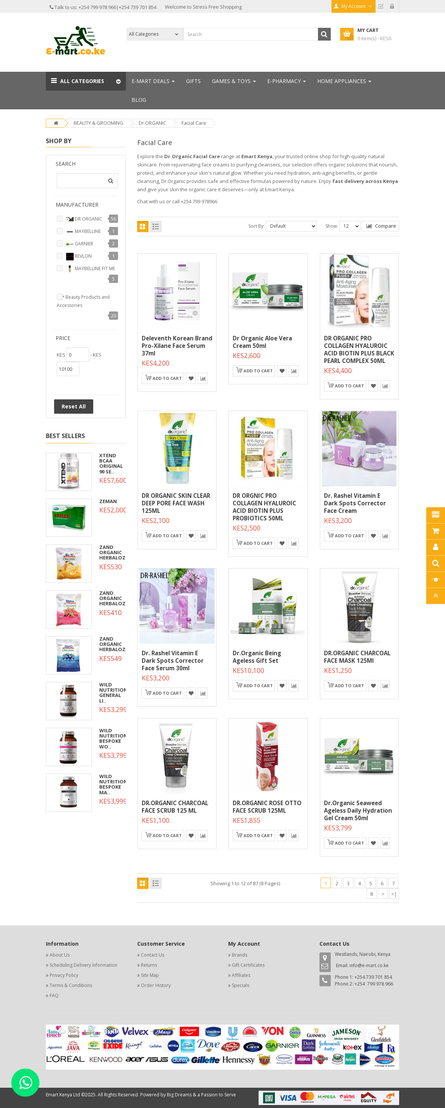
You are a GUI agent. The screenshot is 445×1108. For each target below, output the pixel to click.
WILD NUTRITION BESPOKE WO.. (113, 738)
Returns (149, 965)
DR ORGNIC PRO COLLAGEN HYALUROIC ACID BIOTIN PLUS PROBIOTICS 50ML (264, 507)
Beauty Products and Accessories (83, 301)
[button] (86, 81)
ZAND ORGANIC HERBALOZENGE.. (120, 552)
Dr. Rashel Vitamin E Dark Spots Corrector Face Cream (355, 503)
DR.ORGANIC (84, 219)
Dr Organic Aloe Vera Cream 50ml (262, 341)
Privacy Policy (64, 975)
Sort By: (256, 226)
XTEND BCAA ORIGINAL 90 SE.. (111, 463)
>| (394, 893)
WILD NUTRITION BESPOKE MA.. (113, 784)
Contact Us (152, 955)
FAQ (54, 995)
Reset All (74, 406)
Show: (331, 226)
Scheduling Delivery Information (83, 965)
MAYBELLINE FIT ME (90, 269)
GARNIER (79, 244)
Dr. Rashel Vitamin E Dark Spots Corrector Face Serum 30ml (173, 660)
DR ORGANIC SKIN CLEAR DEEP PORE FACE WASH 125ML (176, 503)
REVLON (79, 256)
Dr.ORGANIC (152, 122)
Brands (239, 955)
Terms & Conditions (71, 985)
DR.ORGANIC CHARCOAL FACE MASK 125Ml (357, 656)
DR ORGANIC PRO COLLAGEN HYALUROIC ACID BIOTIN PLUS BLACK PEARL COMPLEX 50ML (359, 349)
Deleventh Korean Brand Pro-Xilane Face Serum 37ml (177, 345)
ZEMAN (108, 501)
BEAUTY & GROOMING (98, 122)
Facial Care (194, 122)
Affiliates (241, 975)
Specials (240, 985)
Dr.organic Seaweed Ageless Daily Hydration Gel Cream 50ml (358, 810)
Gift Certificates (248, 965)
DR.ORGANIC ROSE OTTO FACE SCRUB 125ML (267, 806)
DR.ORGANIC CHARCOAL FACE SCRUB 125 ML (175, 806)
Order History (156, 985)
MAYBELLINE (83, 232)
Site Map (150, 975)
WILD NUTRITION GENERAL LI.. (113, 692)
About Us (60, 955)
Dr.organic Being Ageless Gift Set (257, 656)
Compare (381, 225)
